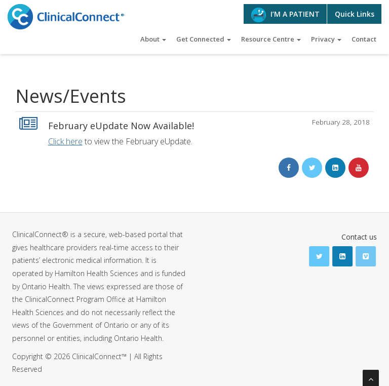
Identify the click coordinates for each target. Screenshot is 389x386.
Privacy (326, 39)
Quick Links (354, 14)
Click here (65, 141)
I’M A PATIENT (285, 15)
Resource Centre (271, 39)
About (153, 39)
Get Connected (203, 39)
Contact (364, 39)
